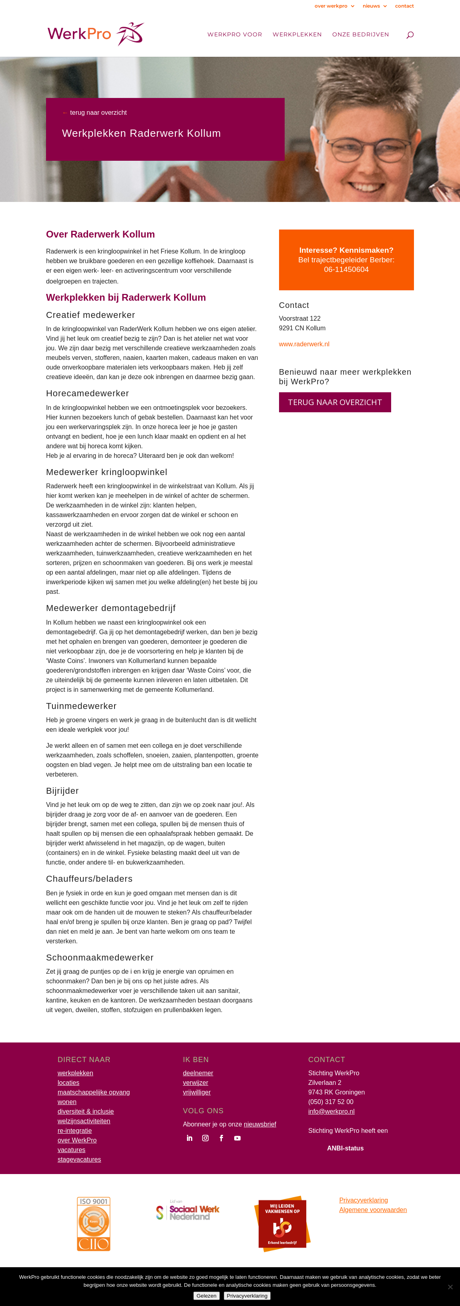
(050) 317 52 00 (331, 1101)
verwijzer (195, 1082)
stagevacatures (79, 1159)
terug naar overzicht (97, 112)
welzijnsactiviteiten (84, 1121)
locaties (68, 1082)
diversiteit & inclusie (86, 1111)
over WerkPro (77, 1140)
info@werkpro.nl (331, 1111)
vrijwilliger (197, 1092)
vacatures (71, 1149)
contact (404, 6)
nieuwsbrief (260, 1124)
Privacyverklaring (363, 1200)
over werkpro (331, 6)
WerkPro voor (234, 35)
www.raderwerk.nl (304, 344)
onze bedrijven (360, 35)
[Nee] (450, 1287)
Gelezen (207, 1296)
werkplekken (75, 1073)
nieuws (371, 6)
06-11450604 (346, 269)
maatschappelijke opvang (94, 1092)
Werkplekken (297, 35)
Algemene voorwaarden (373, 1209)
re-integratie (75, 1130)
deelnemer (198, 1073)
